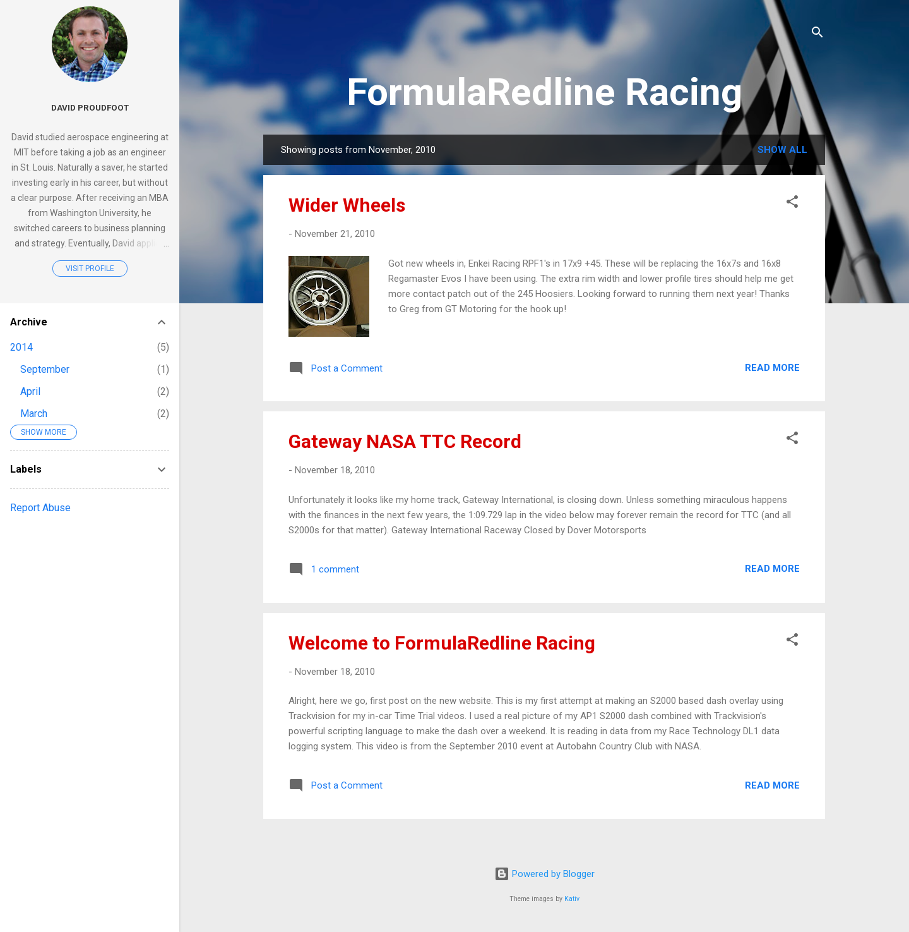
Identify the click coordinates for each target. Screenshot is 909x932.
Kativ (571, 899)
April (30, 391)
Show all (782, 149)
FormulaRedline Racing (544, 92)
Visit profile (90, 268)
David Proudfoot (90, 107)
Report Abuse (40, 508)
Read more (772, 367)
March (33, 414)
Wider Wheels (346, 205)
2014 (21, 347)
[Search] (817, 34)
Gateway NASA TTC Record (404, 441)
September (44, 369)
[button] (792, 204)
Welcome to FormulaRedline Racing (441, 643)
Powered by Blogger (544, 874)
